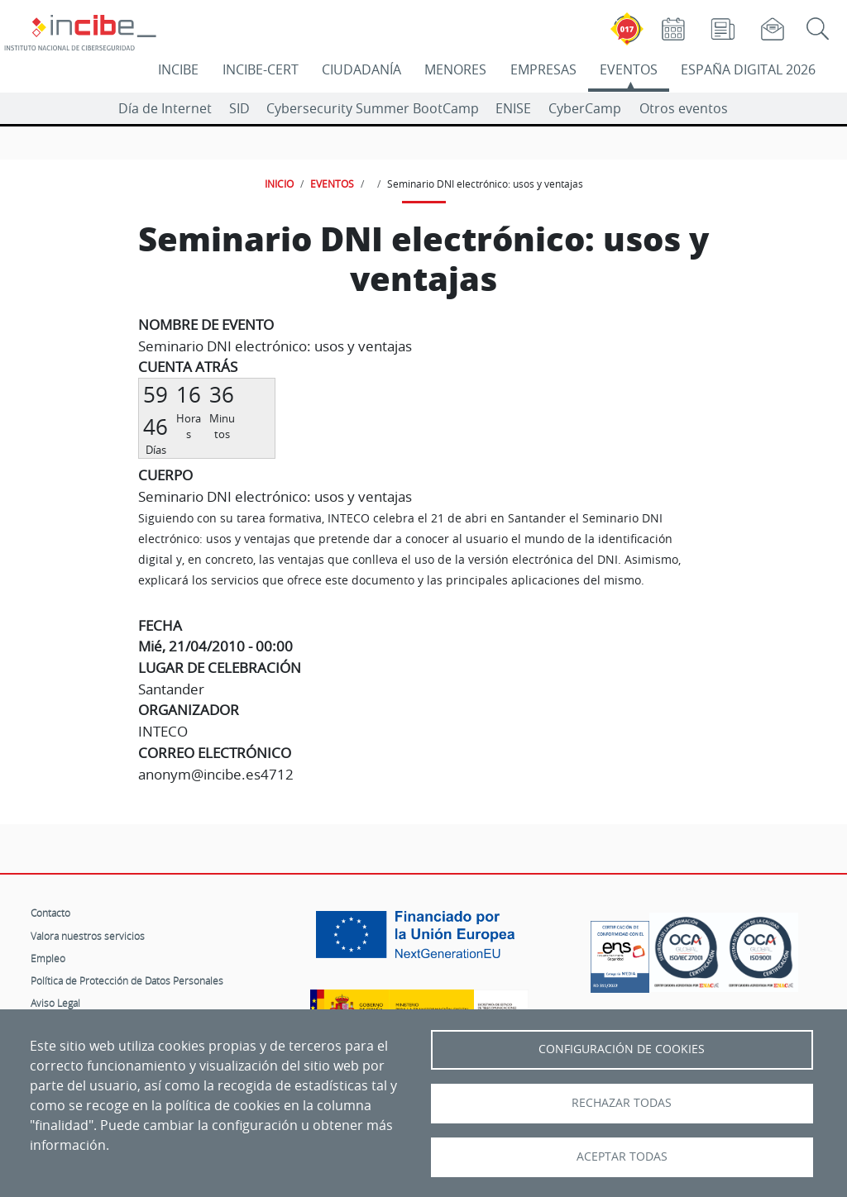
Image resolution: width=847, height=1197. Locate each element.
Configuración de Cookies (621, 1049)
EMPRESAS (543, 69)
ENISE (513, 108)
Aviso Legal (55, 1002)
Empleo (48, 958)
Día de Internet (165, 108)
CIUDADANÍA (361, 69)
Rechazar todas (622, 1102)
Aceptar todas (622, 1156)
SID (239, 108)
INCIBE (178, 69)
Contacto (50, 912)
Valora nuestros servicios (88, 935)
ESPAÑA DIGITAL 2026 (748, 69)
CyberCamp (584, 108)
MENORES (455, 69)
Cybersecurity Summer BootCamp (372, 108)
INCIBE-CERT (261, 69)
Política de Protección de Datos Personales (127, 980)
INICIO (279, 183)
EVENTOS (629, 69)
